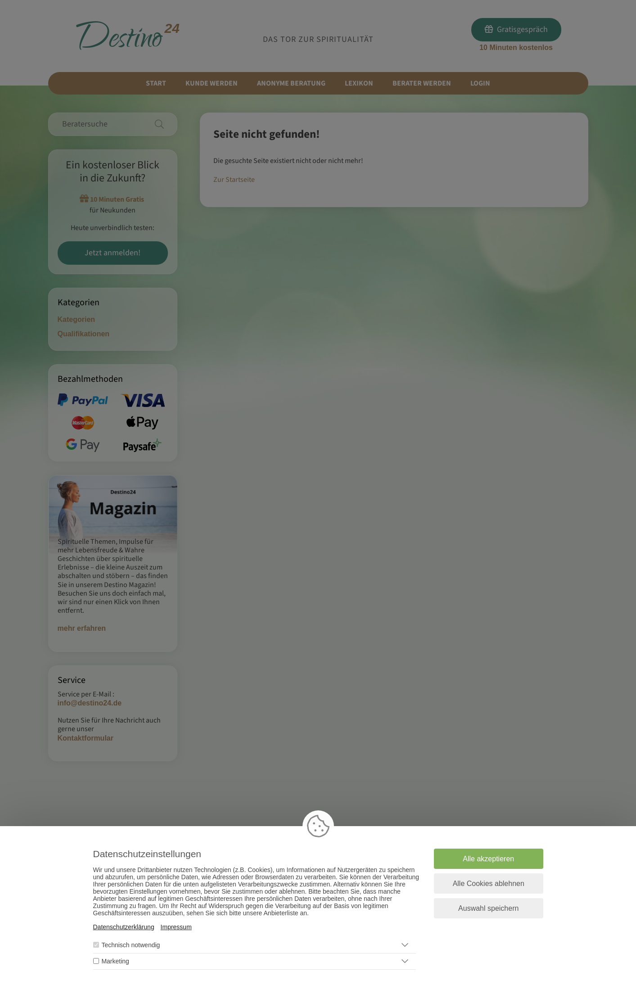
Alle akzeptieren (488, 859)
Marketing (115, 961)
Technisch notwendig (130, 945)
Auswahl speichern (488, 908)
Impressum (176, 927)
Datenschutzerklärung (123, 927)
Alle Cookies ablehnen (488, 883)
